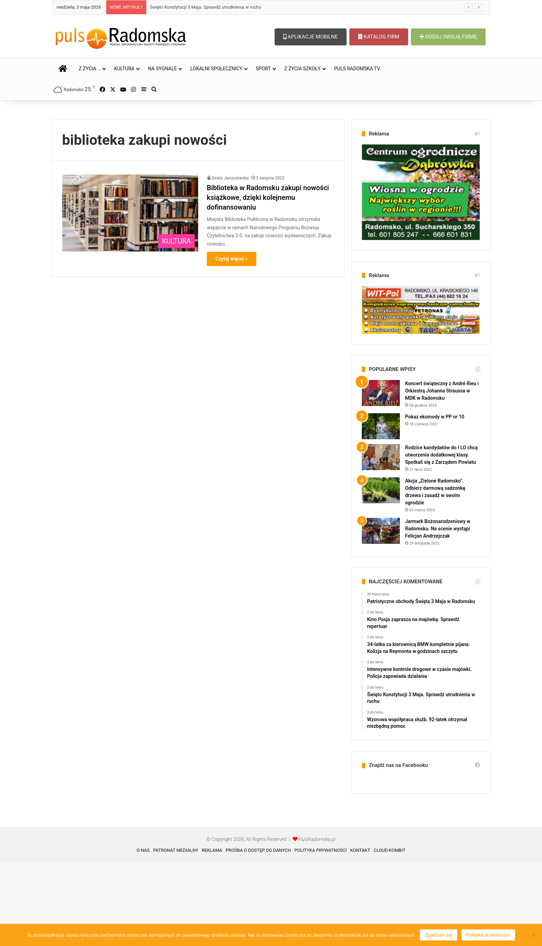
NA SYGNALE (162, 68)
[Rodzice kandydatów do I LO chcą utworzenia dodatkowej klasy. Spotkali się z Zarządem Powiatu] (381, 540)
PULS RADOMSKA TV (357, 68)
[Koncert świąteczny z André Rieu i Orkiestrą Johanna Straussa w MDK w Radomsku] (381, 476)
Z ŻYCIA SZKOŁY (302, 68)
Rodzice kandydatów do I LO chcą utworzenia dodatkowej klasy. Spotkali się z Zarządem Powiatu (441, 538)
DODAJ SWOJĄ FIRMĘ (448, 37)
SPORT (263, 68)
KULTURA (124, 68)
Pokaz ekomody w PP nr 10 (434, 500)
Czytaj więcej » (231, 342)
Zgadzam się (438, 935)
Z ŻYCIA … (90, 68)
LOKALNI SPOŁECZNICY (216, 68)
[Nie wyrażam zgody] (533, 934)
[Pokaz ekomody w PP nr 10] (381, 509)
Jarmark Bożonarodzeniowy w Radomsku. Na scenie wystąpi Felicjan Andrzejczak (437, 612)
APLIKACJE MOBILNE (310, 37)
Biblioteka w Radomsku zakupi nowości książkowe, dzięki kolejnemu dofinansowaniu (268, 280)
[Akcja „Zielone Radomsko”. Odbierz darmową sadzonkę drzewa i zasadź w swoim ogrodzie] (381, 573)
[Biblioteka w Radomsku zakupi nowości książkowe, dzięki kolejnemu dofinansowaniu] (130, 296)
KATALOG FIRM (378, 37)
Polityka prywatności (488, 935)
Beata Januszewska (230, 261)
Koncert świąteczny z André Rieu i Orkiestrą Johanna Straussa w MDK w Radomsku (442, 474)
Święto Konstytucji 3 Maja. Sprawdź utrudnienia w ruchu (205, 7)
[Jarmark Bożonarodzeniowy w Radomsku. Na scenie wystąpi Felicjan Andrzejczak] (381, 614)
